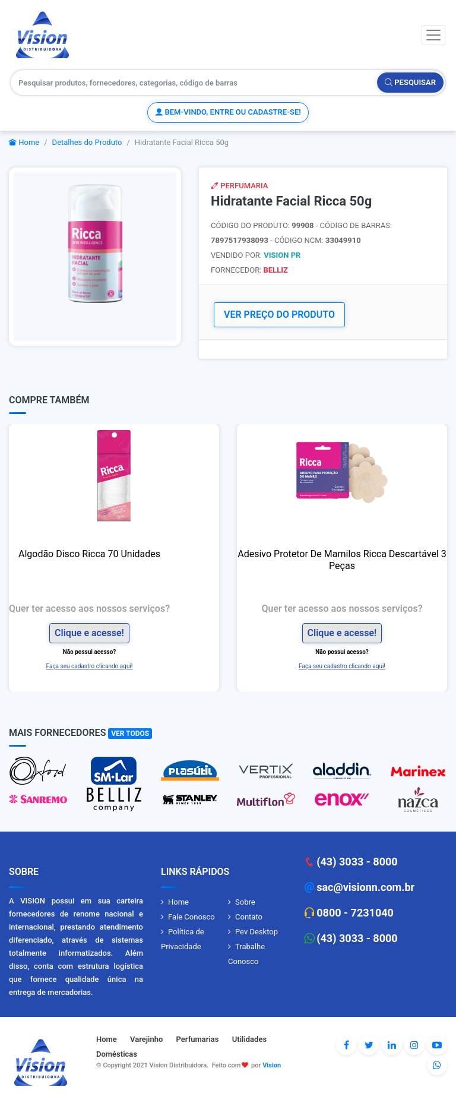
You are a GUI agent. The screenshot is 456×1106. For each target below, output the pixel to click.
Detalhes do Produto (87, 142)
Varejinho (146, 1039)
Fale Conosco (191, 916)
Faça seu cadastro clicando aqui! (89, 666)
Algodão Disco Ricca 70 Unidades (89, 554)
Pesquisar (410, 82)
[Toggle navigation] (433, 35)
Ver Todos (130, 733)
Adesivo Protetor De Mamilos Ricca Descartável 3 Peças (342, 559)
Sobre (245, 902)
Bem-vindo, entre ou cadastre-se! (227, 112)
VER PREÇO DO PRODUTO (279, 314)
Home (24, 142)
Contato (248, 916)
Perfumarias (197, 1039)
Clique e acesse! (89, 633)
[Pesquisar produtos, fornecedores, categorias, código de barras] (194, 82)
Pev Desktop (256, 931)
